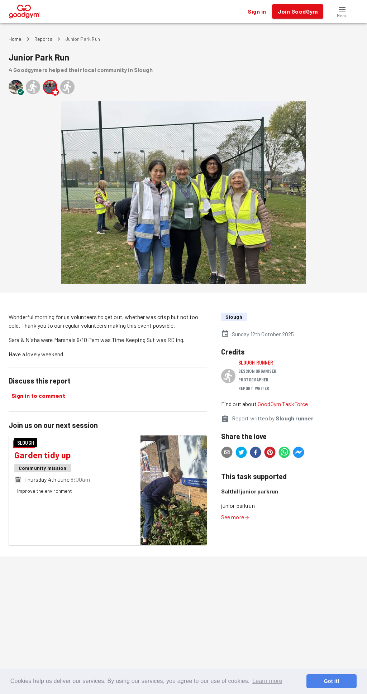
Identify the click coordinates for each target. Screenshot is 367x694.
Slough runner (255, 362)
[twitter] (241, 453)
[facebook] (255, 453)
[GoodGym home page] (24, 10)
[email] (227, 453)
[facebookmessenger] (298, 453)
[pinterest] (270, 453)
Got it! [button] (331, 681)
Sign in (257, 11)
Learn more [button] (267, 681)
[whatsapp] (284, 453)
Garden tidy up (42, 455)
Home (15, 39)
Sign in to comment (38, 396)
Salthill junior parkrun (249, 491)
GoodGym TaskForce (283, 403)
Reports (43, 39)
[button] (342, 11)
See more (235, 517)
